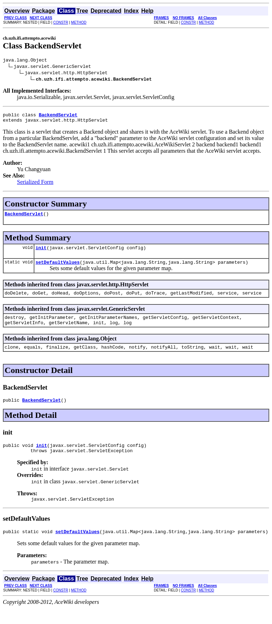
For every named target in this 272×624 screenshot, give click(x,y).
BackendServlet (24, 218)
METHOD (78, 22)
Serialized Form (35, 185)
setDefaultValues (57, 268)
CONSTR (60, 22)
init (40, 253)
